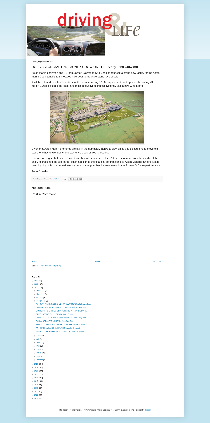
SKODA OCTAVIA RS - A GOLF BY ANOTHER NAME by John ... (61, 325)
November (40, 294)
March (39, 353)
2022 (36, 284)
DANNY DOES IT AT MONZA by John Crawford (54, 321)
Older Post (157, 262)
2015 (36, 381)
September (41, 301)
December (40, 291)
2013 (36, 388)
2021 (36, 288)
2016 (36, 378)
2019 (36, 368)
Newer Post (36, 262)
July (38, 339)
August (39, 336)
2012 (36, 392)
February (40, 356)
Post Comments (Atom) (51, 266)
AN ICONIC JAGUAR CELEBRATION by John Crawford (58, 328)
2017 (36, 374)
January (39, 360)
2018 (36, 371)
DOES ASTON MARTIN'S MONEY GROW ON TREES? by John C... (63, 318)
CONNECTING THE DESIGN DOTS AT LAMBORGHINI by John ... (62, 307)
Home (97, 262)
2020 (36, 364)
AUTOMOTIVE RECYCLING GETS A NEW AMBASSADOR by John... (63, 304)
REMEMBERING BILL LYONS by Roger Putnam (55, 314)
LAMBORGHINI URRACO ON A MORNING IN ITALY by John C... (61, 311)
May (38, 346)
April (38, 349)
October (39, 298)
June (38, 343)
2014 (36, 385)
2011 (36, 395)
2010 (36, 398)
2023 (36, 281)
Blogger (148, 410)
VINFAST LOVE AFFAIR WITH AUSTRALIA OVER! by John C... (61, 331)
